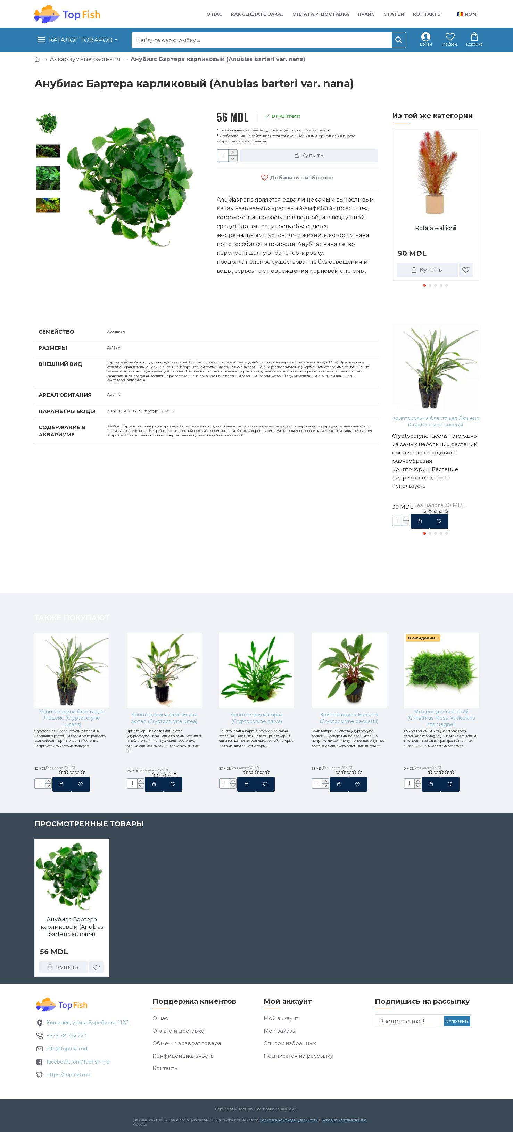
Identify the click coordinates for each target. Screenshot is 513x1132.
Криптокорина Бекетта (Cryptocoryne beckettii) (349, 682)
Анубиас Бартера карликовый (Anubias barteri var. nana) (72, 932)
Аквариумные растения (85, 59)
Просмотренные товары (89, 830)
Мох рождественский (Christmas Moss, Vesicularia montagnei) (441, 682)
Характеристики (70, 300)
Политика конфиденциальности (288, 1126)
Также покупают (429, 309)
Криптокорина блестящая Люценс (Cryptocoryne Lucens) (435, 421)
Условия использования (344, 1126)
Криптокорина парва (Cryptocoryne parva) (256, 682)
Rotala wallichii (435, 228)
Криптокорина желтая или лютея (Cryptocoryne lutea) (164, 682)
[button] (424, 285)
